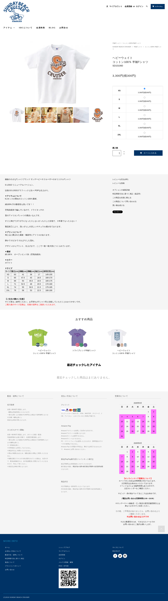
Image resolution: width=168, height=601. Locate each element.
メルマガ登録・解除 (66, 562)
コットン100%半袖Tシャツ (132, 43)
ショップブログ (64, 547)
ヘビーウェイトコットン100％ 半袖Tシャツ (44, 351)
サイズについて (118, 547)
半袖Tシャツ (116, 43)
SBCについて (26, 28)
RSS (60, 566)
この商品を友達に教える (121, 198)
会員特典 (40, 28)
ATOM (66, 566)
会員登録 (128, 6)
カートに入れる (148, 153)
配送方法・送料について (14, 555)
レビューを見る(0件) (120, 179)
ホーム (7, 547)
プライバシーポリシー (13, 566)
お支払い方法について (13, 551)
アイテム (9, 28)
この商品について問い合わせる (124, 201)
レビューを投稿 (118, 183)
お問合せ (63, 28)
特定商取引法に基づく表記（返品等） (127, 194)
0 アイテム (157, 6)
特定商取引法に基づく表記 (14, 558)
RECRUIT (116, 551)
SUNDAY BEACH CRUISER (122, 47)
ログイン (139, 6)
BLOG (52, 28)
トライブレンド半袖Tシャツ (84, 350)
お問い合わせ (10, 569)
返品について (10, 562)
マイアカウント (115, 6)
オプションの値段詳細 (121, 190)
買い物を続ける (118, 205)
